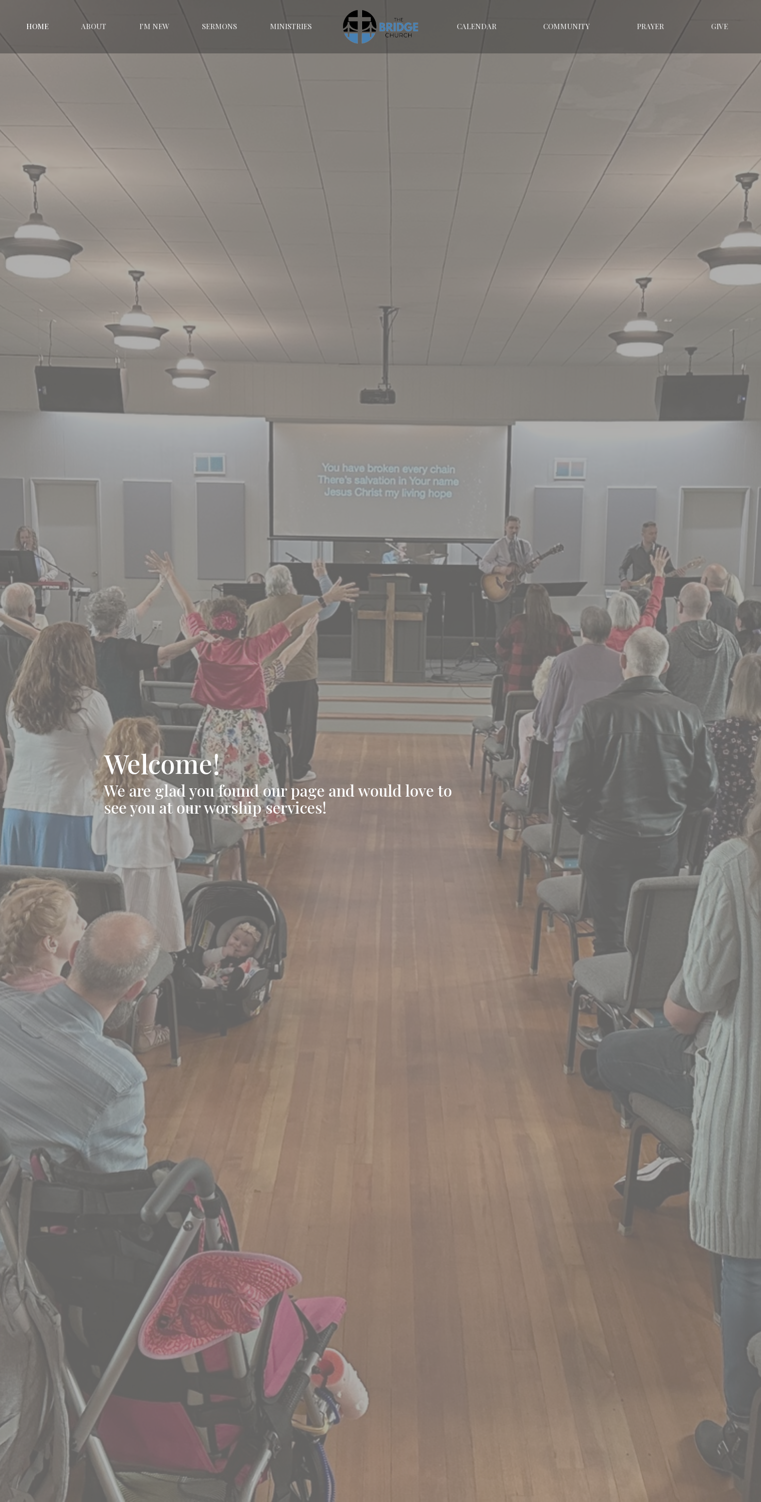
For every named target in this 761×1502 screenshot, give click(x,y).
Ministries (291, 26)
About (93, 26)
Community (566, 26)
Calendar (476, 26)
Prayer (650, 26)
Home (37, 26)
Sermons (219, 26)
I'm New (154, 26)
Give (719, 26)
